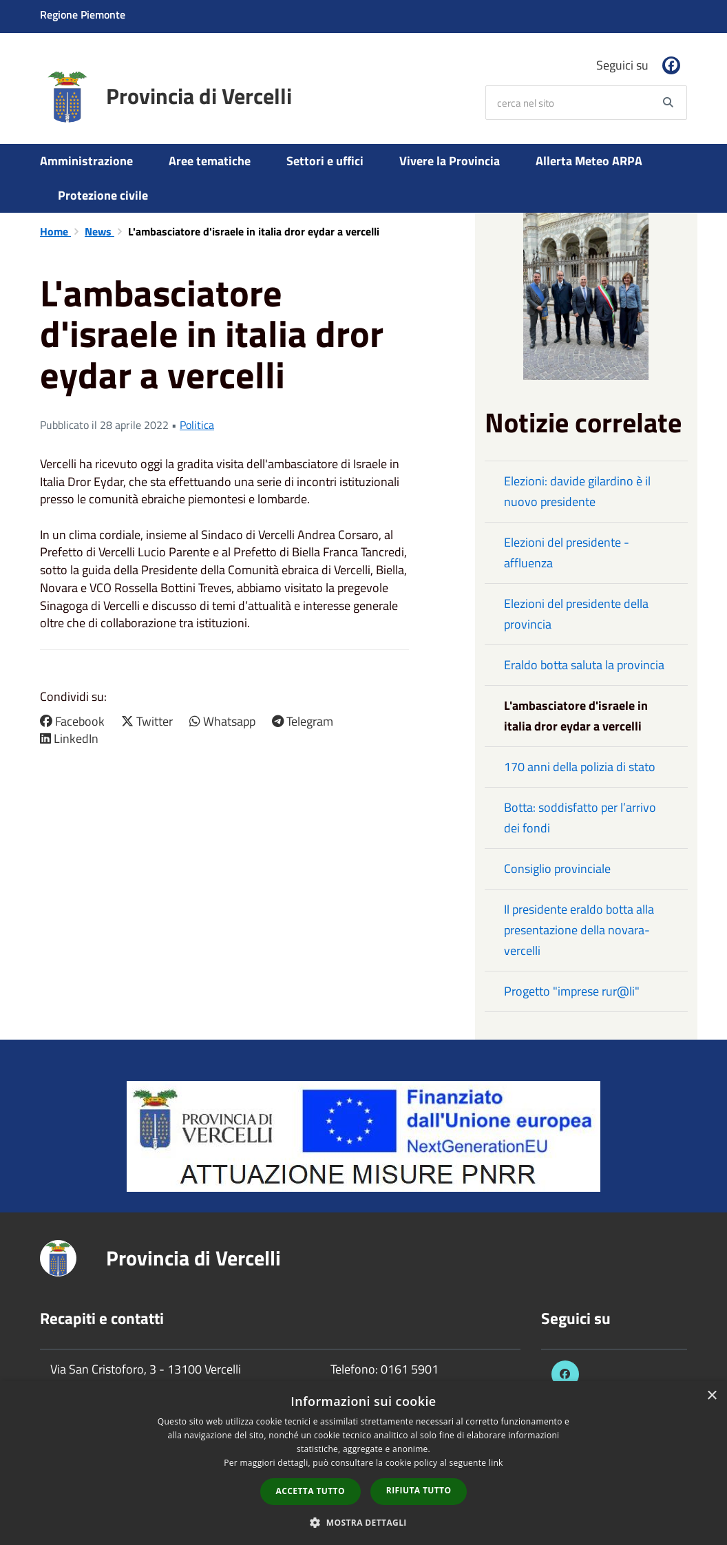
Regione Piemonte (82, 14)
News (99, 231)
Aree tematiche (210, 160)
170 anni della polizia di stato (579, 766)
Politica (197, 425)
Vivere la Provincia (449, 160)
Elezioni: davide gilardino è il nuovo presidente (577, 491)
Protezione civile (103, 195)
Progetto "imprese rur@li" (572, 991)
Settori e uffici (325, 160)
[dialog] (363, 1463)
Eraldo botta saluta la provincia (584, 664)
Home (55, 231)
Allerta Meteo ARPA (589, 160)
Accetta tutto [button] (310, 1491)
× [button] (711, 1396)
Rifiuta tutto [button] (419, 1490)
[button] (363, 1521)
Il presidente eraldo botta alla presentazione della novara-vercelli (579, 930)
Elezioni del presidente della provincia (576, 613)
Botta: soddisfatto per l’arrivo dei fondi (580, 817)
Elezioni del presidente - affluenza (566, 552)
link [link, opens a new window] (496, 1463)
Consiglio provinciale (557, 868)
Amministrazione (86, 160)
